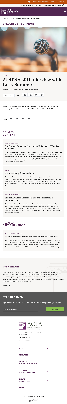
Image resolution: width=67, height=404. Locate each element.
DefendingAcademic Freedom (27, 372)
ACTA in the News (10, 234)
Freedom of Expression (12, 143)
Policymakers (38, 5)
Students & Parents (50, 5)
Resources (11, 18)
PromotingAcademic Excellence (28, 363)
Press (59, 5)
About (21, 349)
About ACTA (19, 234)
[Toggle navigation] (64, 11)
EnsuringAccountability (25, 381)
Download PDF (8, 95)
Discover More (7, 286)
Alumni (30, 5)
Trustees (24, 5)
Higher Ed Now (55, 1)
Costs (7, 170)
